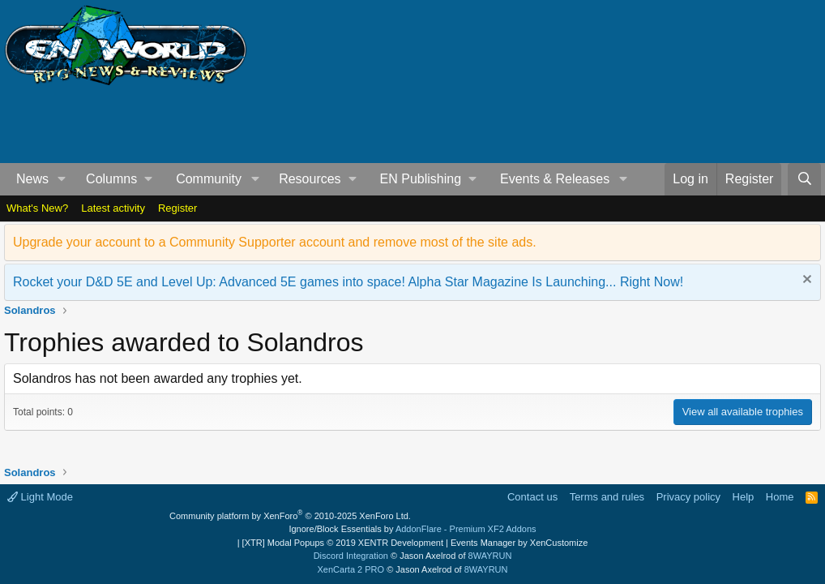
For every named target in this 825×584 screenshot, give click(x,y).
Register (177, 208)
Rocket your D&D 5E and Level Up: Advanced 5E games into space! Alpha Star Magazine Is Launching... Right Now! (348, 282)
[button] (62, 179)
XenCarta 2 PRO (351, 569)
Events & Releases (554, 179)
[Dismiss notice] (805, 281)
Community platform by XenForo (290, 516)
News (32, 179)
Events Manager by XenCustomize (519, 543)
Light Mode (40, 497)
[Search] (804, 179)
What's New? (37, 208)
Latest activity (113, 208)
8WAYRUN (490, 555)
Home (780, 497)
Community (209, 179)
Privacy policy (688, 497)
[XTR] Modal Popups (342, 543)
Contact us (532, 497)
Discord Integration (351, 555)
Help (743, 497)
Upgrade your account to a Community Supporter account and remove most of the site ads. (274, 242)
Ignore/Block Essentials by (412, 529)
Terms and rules (607, 497)
